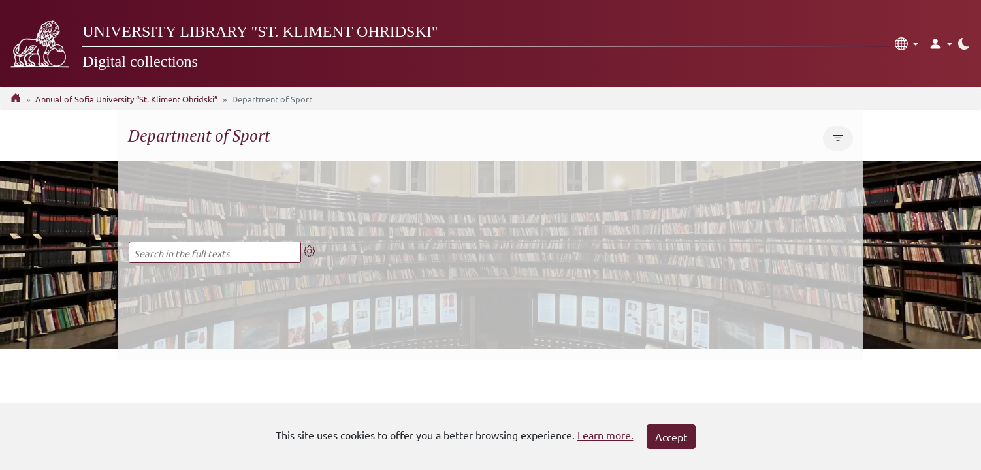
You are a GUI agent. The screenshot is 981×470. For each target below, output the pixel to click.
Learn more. (605, 434)
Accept (671, 436)
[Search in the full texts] (215, 252)
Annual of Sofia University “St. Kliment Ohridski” (126, 98)
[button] (907, 44)
